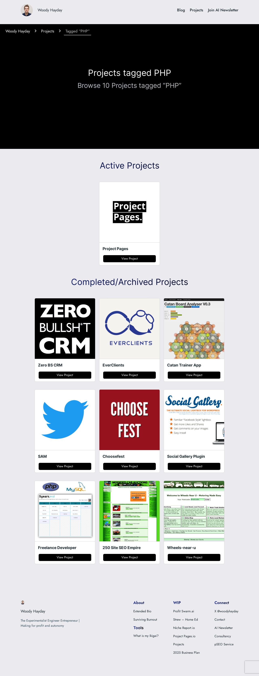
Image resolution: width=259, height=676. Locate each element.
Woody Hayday (50, 10)
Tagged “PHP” (78, 31)
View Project (129, 258)
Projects (47, 31)
